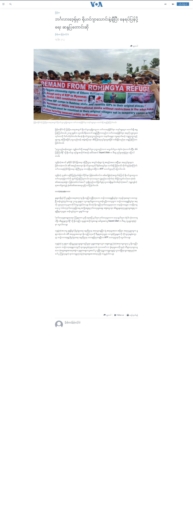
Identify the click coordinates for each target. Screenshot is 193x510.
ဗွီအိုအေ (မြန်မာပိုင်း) (62, 34)
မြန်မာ (57, 12)
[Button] (134, 46)
